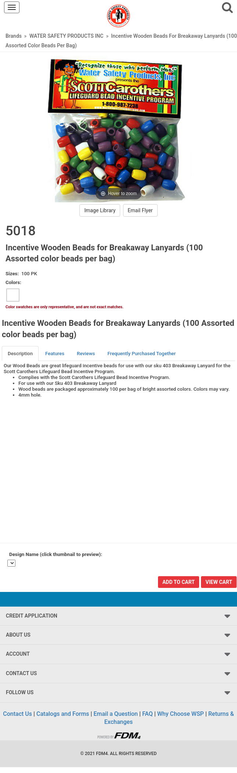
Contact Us (17, 713)
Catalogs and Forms (62, 713)
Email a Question (116, 713)
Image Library (99, 210)
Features (54, 353)
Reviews (86, 353)
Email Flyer (140, 210)
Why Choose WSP (180, 713)
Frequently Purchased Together (141, 353)
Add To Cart (178, 582)
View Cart (218, 582)
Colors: (13, 282)
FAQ (147, 713)
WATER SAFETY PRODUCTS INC (66, 36)
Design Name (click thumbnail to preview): (55, 554)
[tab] (20, 353)
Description (20, 353)
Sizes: (12, 273)
